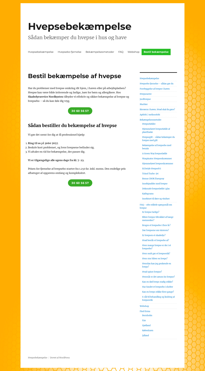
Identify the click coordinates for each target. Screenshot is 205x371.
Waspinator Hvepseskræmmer (157, 158)
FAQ (120, 51)
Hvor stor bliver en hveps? (154, 258)
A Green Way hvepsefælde (154, 153)
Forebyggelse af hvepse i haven (155, 89)
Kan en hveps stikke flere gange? (158, 292)
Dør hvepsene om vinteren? (155, 230)
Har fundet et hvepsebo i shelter (157, 287)
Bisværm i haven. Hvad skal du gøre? (157, 109)
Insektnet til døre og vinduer (156, 198)
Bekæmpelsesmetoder (100, 51)
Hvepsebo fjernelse (69, 51)
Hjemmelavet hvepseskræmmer (157, 163)
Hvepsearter (146, 94)
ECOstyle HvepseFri (151, 168)
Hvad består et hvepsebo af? (155, 240)
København (147, 330)
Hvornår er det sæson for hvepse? (158, 277)
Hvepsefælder (149, 124)
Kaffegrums (148, 193)
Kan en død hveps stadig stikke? (157, 282)
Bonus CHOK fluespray (153, 178)
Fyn (144, 320)
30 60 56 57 (80, 111)
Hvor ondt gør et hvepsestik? (156, 253)
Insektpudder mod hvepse (154, 183)
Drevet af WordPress (60, 357)
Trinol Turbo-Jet (150, 173)
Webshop (133, 51)
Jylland (145, 335)
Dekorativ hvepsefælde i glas (156, 188)
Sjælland (146, 325)
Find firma (145, 311)
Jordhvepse (145, 99)
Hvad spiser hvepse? (152, 272)
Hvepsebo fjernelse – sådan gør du (156, 83)
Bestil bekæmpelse (156, 51)
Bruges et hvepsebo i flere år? (156, 225)
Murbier (144, 104)
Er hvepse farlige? (150, 212)
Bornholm (147, 315)
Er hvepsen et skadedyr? (153, 235)
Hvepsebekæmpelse (79, 26)
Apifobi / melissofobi (150, 114)
